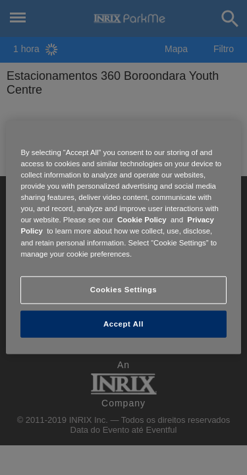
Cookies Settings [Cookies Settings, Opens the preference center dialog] (123, 289)
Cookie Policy (142, 220)
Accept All (123, 323)
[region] (123, 237)
